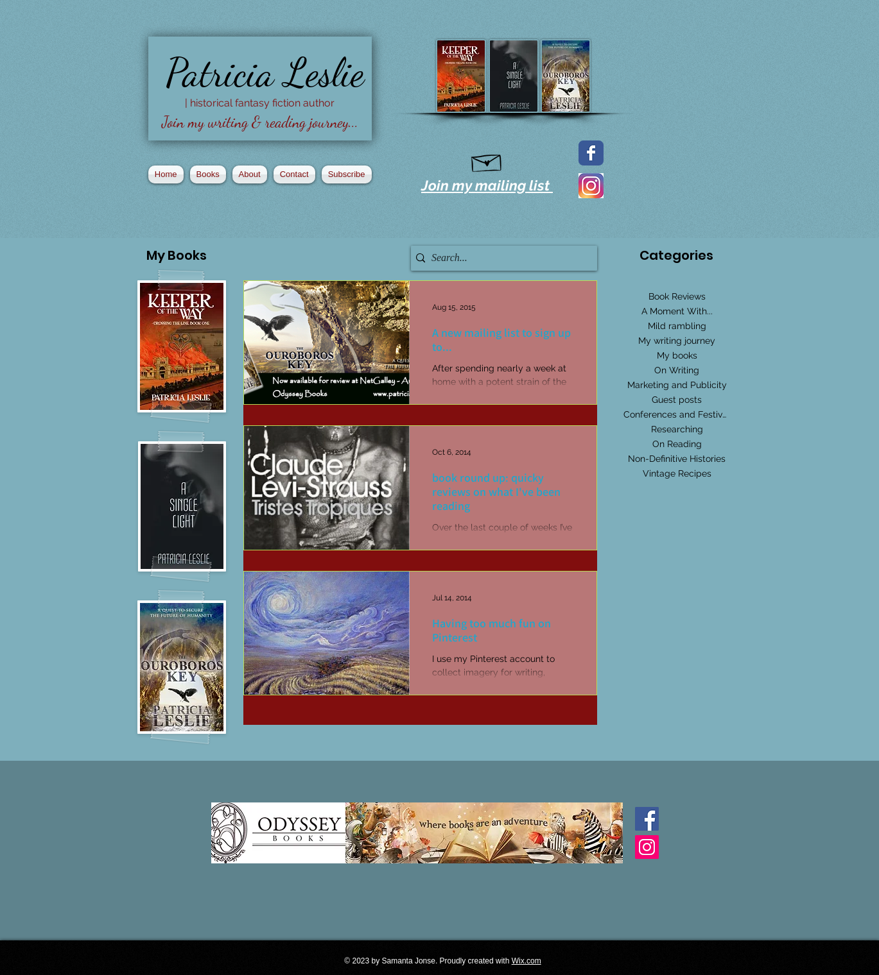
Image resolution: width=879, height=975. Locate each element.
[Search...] (500, 258)
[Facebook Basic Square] (647, 819)
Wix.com (526, 960)
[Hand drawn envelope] (487, 160)
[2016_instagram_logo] (591, 185)
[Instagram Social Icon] (647, 847)
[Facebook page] (591, 152)
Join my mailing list (487, 185)
